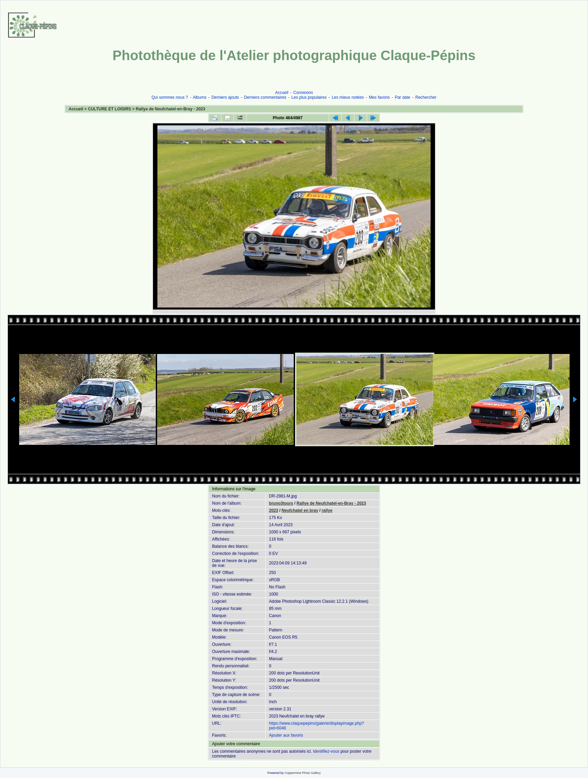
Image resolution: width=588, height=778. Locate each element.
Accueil (282, 92)
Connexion (303, 92)
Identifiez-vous (326, 751)
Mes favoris (379, 97)
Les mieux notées (348, 97)
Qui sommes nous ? (170, 97)
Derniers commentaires (265, 97)
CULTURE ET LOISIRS (109, 109)
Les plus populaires (308, 97)
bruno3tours (281, 503)
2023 (273, 510)
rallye (327, 510)
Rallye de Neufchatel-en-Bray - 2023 (170, 109)
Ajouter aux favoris (286, 735)
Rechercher (425, 97)
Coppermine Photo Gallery (302, 773)
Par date (402, 97)
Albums (199, 97)
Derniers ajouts (225, 97)
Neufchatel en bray (300, 510)
